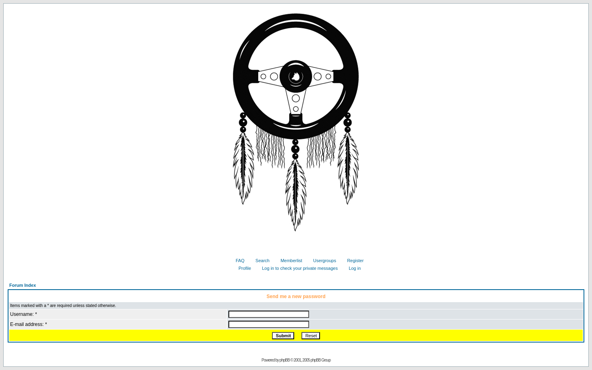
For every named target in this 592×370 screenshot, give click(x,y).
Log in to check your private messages (297, 268)
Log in (352, 268)
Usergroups (321, 260)
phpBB (285, 360)
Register (352, 260)
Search (259, 260)
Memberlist (288, 260)
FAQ (237, 260)
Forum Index (22, 285)
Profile (241, 268)
